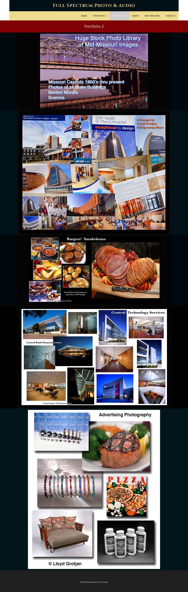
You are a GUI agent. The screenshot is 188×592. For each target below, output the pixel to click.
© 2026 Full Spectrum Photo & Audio (94, 582)
